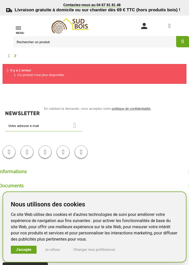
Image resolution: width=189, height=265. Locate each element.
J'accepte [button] (23, 250)
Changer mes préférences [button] (94, 250)
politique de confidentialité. (131, 109)
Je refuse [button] (52, 250)
